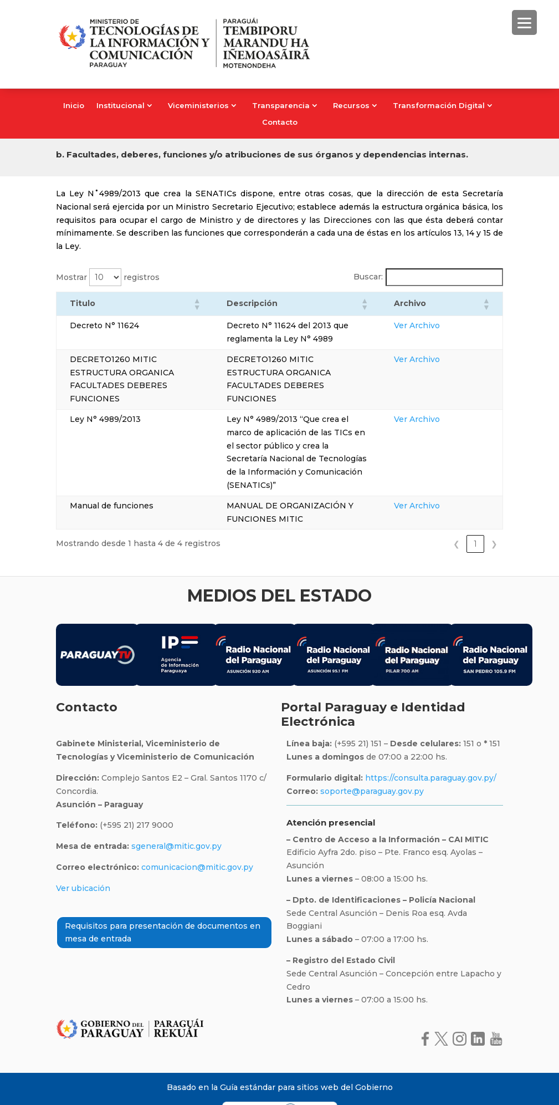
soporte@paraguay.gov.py (372, 765)
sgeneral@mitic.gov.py (176, 820)
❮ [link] (456, 518)
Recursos (351, 105)
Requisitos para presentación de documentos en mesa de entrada (162, 906)
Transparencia (281, 105)
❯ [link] (494, 518)
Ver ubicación (83, 862)
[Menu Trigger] (524, 22)
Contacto (280, 122)
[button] (188, 303)
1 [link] (475, 518)
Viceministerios (198, 105)
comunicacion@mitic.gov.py (197, 841)
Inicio (73, 105)
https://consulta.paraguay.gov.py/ (429, 751)
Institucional (120, 105)
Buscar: (368, 277)
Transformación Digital (439, 105)
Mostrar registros (108, 277)
